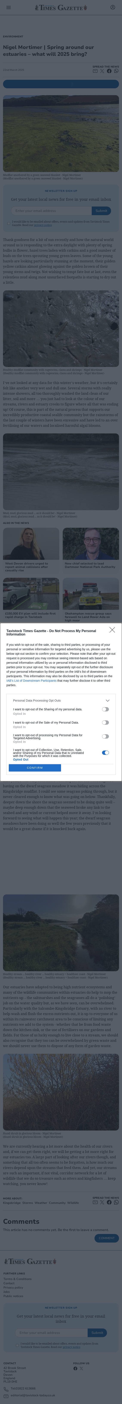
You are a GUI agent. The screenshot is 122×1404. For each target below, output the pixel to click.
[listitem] (61, 700)
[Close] (114, 631)
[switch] (105, 709)
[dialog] (61, 702)
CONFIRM (35, 767)
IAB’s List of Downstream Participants (31, 680)
